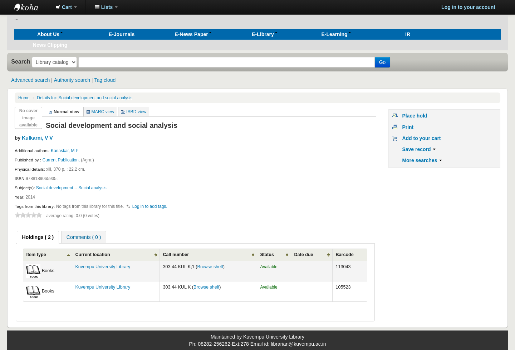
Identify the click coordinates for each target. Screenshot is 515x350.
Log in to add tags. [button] (149, 206)
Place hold (414, 116)
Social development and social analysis (84, 97)
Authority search (72, 80)
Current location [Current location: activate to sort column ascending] (92, 254)
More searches (422, 160)
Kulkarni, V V (37, 138)
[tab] (38, 237)
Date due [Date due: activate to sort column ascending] (303, 254)
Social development (54, 187)
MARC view (103, 111)
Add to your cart (421, 138)
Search (20, 61)
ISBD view (136, 111)
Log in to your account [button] (468, 7)
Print (407, 127)
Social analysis (92, 187)
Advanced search (30, 80)
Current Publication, (62, 160)
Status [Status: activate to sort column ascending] (267, 254)
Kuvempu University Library (102, 266)
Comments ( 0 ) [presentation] (84, 237)
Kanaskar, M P (64, 150)
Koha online (32, 7)
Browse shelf (210, 266)
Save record (419, 149)
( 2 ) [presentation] (38, 237)
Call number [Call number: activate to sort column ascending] (176, 254)
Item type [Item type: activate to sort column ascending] (36, 254)
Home (24, 97)
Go (382, 62)
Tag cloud (105, 80)
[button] (66, 7)
